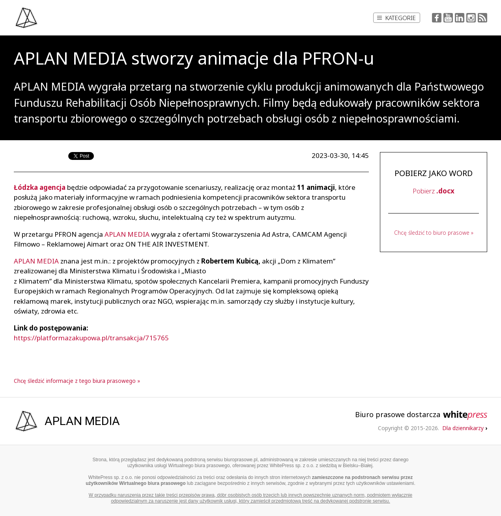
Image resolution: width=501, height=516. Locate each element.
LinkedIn (459, 17)
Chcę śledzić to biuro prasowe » (433, 232)
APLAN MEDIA (127, 234)
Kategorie (396, 18)
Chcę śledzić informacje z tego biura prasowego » (77, 380)
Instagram (471, 17)
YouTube (448, 17)
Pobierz (433, 190)
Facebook (436, 17)
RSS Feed (482, 17)
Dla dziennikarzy (464, 428)
